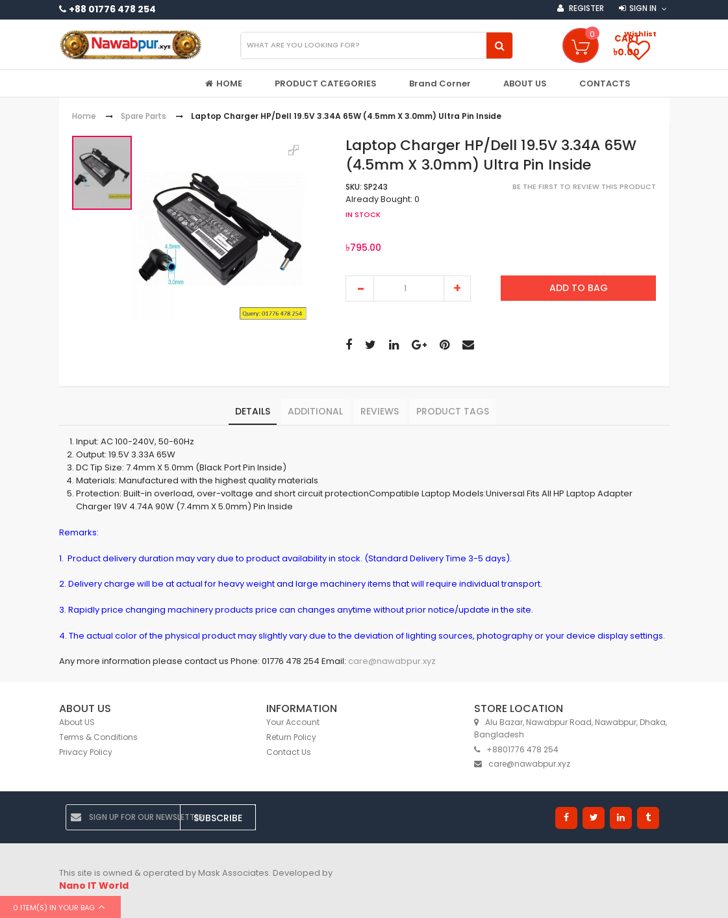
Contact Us (288, 752)
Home (84, 116)
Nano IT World (94, 885)
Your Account (293, 722)
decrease (359, 288)
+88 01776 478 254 (112, 9)
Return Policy (291, 737)
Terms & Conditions (98, 737)
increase (457, 288)
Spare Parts (143, 116)
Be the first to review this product (584, 186)
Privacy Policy (85, 752)
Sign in (643, 8)
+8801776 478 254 (516, 749)
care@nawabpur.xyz (392, 662)
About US (77, 722)
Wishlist (640, 34)
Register (585, 8)
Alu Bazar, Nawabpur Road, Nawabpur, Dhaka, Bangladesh (570, 728)
